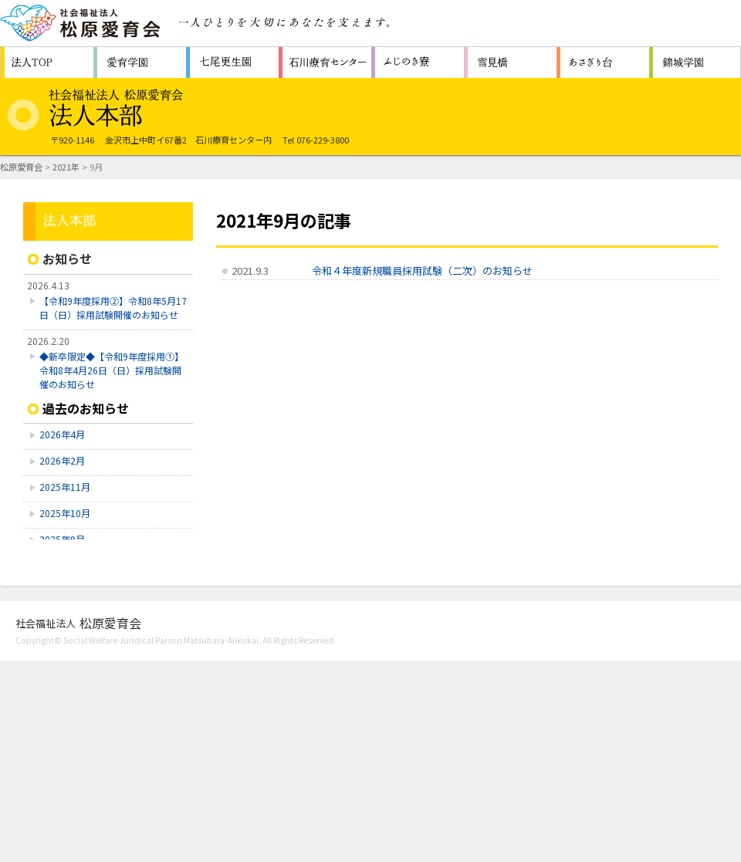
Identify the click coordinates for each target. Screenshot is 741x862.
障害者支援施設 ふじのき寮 (417, 62)
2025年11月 (64, 486)
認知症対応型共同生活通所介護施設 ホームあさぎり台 (603, 62)
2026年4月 (62, 434)
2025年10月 (64, 512)
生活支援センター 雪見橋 (510, 62)
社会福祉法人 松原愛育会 (81, 23)
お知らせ (67, 258)
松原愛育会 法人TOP (47, 62)
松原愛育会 (21, 167)
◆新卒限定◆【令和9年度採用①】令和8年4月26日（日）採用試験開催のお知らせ (111, 370)
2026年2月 (62, 460)
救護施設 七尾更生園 (232, 62)
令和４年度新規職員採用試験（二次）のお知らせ (422, 270)
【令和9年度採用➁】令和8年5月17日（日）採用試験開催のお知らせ (113, 307)
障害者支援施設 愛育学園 (139, 62)
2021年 (66, 167)
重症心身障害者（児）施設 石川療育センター (325, 62)
